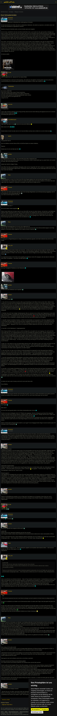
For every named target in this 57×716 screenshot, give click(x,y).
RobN (9, 543)
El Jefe (9, 72)
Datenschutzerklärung (24, 711)
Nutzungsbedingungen (13, 711)
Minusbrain (10, 17)
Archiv (2, 711)
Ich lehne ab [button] (45, 709)
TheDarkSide (11, 86)
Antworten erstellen (6, 699)
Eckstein (10, 294)
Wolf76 (9, 136)
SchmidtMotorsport (12, 119)
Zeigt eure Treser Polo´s (7, 704)
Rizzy (9, 175)
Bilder (6, 711)
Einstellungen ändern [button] (37, 712)
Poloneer (10, 187)
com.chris (10, 104)
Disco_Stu (10, 245)
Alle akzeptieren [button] (36, 709)
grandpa (10, 154)
